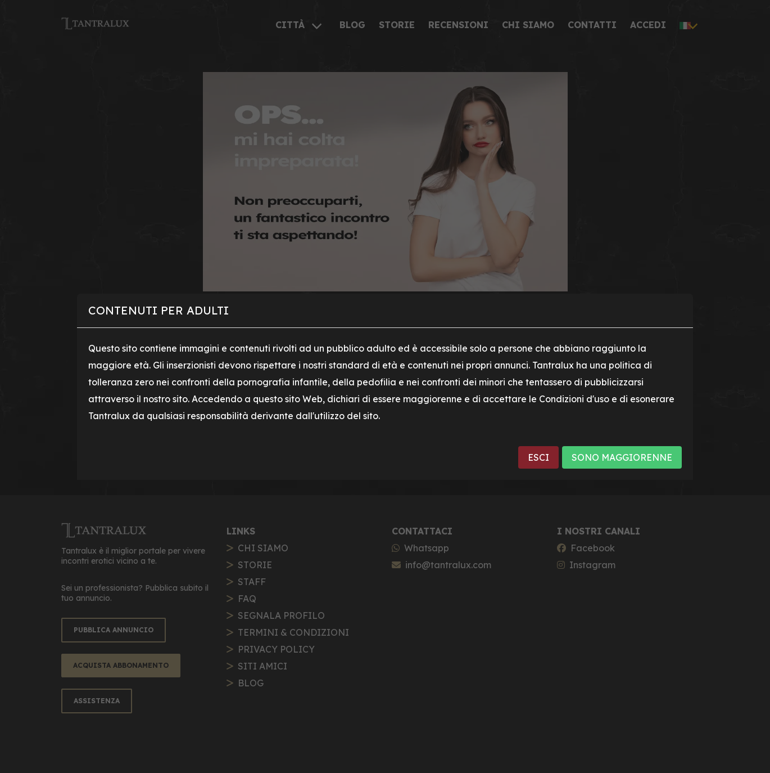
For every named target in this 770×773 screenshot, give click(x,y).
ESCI (538, 457)
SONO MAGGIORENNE (622, 457)
